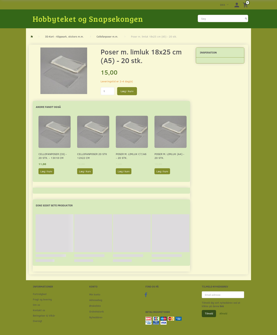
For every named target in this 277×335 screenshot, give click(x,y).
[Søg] (246, 18)
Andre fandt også (48, 107)
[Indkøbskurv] (246, 4)
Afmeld (223, 313)
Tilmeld (209, 313)
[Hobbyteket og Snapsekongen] (88, 18)
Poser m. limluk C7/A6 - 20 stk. (131, 156)
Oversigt (37, 320)
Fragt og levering (42, 299)
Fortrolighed (39, 294)
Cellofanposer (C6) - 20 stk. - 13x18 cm (52, 156)
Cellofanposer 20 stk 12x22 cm (92, 156)
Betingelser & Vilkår (44, 315)
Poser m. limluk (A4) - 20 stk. (169, 156)
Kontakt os (39, 310)
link (221, 306)
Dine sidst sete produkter (54, 205)
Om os (36, 304)
